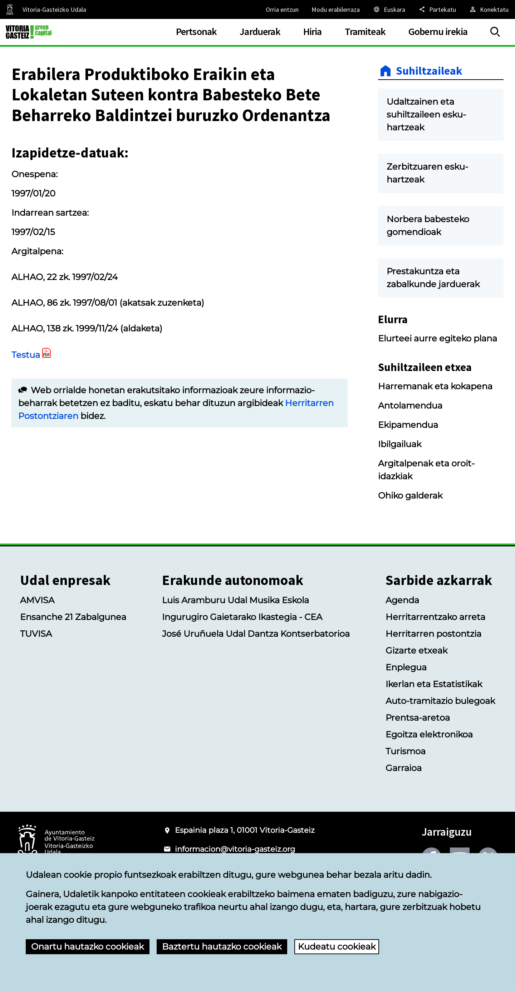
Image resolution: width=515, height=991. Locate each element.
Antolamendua (410, 405)
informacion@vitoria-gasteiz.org (235, 849)
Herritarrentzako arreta (435, 617)
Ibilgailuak (399, 444)
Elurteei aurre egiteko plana (437, 338)
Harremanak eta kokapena (435, 386)
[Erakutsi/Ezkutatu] (495, 32)
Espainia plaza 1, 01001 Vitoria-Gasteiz (245, 830)
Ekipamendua (408, 425)
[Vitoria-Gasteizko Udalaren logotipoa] (55, 843)
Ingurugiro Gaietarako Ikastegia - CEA (242, 617)
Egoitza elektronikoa (429, 734)
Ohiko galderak (410, 495)
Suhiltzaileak (429, 70)
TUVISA (36, 634)
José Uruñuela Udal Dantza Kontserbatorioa (256, 634)
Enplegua (406, 667)
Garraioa (404, 768)
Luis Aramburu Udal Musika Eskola (235, 600)
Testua (25, 355)
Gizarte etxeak (416, 650)
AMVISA (37, 600)
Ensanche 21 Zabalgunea (73, 617)
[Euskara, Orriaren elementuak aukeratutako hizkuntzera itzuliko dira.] (389, 9)
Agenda (402, 600)
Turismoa (406, 751)
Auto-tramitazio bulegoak (440, 701)
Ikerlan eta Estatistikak (434, 684)
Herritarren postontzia (433, 634)
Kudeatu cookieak (337, 946)
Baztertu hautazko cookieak (221, 946)
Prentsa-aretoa (418, 717)
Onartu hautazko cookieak (87, 946)
